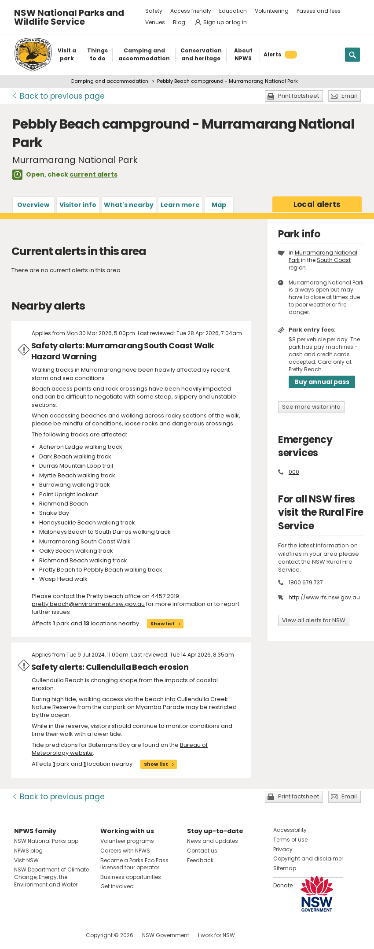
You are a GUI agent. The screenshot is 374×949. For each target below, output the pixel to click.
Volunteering (272, 11)
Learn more (180, 204)
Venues (155, 22)
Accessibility (290, 830)
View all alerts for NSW (313, 620)
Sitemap (284, 868)
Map (219, 204)
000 (294, 472)
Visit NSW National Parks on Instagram (41, 935)
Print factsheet (298, 96)
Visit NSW (26, 860)
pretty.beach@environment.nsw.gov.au (88, 604)
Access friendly (190, 11)
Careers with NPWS (125, 850)
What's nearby (129, 204)
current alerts (93, 174)
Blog (179, 22)
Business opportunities (130, 877)
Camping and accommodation (109, 81)
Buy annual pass (321, 381)
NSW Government (165, 935)
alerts (317, 204)
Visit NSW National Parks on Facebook (22, 935)
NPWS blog (28, 850)
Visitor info (77, 204)
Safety (153, 11)
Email (349, 96)
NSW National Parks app (46, 841)
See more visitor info (311, 406)
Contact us (202, 850)
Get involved (117, 886)
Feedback (200, 860)
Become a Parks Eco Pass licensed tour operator (134, 864)
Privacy (283, 849)
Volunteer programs (127, 841)
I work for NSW (216, 935)
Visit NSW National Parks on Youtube (60, 935)
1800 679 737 (306, 582)
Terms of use (290, 839)
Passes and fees (319, 11)
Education (233, 11)
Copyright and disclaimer (308, 858)
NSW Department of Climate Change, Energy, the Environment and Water (51, 877)
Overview (33, 204)
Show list (162, 623)
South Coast (334, 260)
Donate (283, 885)
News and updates (212, 841)
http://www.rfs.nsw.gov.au (324, 597)
